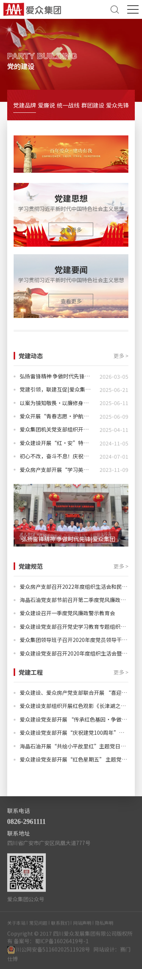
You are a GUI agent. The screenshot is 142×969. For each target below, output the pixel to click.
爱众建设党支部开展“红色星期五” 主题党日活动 (74, 759)
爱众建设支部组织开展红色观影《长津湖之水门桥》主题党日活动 (74, 706)
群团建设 (92, 105)
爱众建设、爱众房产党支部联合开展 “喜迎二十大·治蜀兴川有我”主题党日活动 (74, 693)
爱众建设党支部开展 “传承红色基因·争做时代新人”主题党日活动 (74, 719)
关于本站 (16, 928)
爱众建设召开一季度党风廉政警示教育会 (67, 613)
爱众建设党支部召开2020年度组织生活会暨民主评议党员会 (74, 653)
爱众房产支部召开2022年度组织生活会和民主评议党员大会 (74, 587)
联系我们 (60, 928)
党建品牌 (24, 105)
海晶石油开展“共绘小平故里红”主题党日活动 (74, 746)
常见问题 (38, 928)
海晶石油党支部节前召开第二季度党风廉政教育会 (74, 600)
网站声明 (82, 928)
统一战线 (68, 105)
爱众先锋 (117, 105)
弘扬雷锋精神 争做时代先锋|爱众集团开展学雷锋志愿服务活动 (75, 539)
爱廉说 (46, 105)
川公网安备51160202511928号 (53, 955)
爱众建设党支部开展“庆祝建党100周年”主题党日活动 (74, 733)
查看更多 (71, 229)
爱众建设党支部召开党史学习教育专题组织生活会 (74, 627)
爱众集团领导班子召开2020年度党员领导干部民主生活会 (74, 640)
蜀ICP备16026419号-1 (62, 947)
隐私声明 (104, 928)
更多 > (121, 355)
